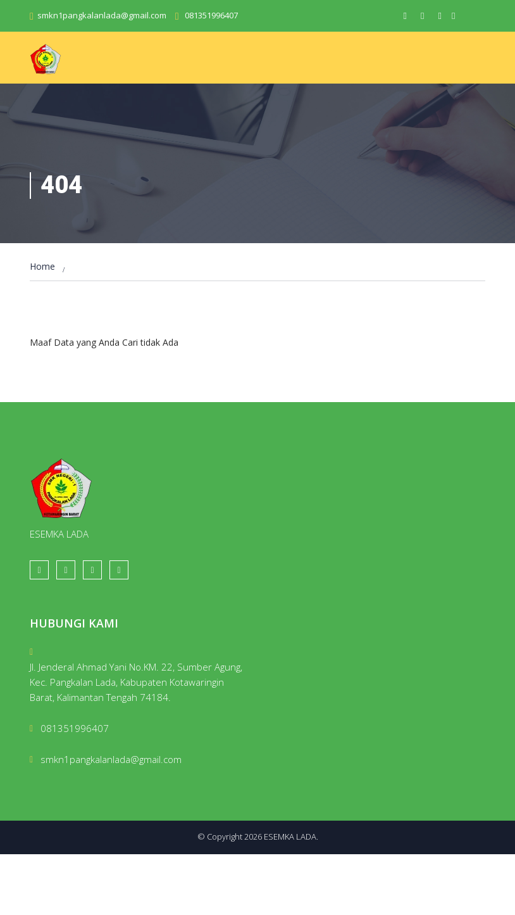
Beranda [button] (94, 94)
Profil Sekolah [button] (163, 94)
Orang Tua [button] (453, 94)
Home (48, 90)
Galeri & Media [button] (379, 94)
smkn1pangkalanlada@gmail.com (101, 15)
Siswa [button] (319, 94)
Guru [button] (281, 94)
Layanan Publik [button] (71, 125)
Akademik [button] (233, 94)
